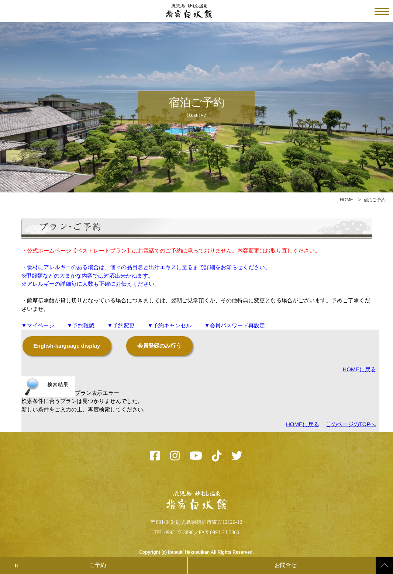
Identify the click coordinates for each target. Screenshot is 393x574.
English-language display (67, 345)
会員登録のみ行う (159, 345)
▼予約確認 (81, 325)
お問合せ (286, 565)
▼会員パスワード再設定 (234, 325)
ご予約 (97, 565)
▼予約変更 (121, 325)
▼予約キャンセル (170, 325)
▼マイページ (38, 325)
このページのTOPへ (351, 424)
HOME (346, 199)
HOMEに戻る (359, 369)
